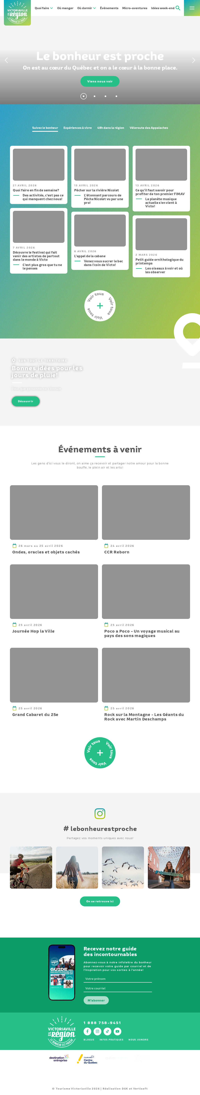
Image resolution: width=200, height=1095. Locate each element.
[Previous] (5, 60)
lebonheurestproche (100, 828)
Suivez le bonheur (45, 127)
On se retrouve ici (100, 901)
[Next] (194, 60)
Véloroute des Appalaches (149, 127)
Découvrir (25, 401)
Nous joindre (138, 1039)
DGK (125, 1088)
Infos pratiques (112, 1039)
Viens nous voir (100, 81)
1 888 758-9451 (102, 1023)
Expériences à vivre (77, 127)
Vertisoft (140, 1088)
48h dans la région (110, 127)
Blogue (89, 1039)
